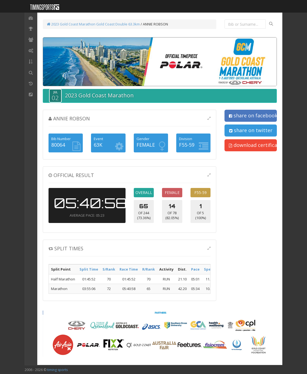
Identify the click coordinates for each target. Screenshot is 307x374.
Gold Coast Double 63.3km (118, 24)
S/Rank (109, 269)
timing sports (57, 369)
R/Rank (148, 269)
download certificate (253, 145)
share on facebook (253, 115)
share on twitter (250, 130)
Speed (209, 269)
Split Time (88, 269)
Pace (195, 269)
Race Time (129, 269)
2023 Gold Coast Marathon (71, 24)
